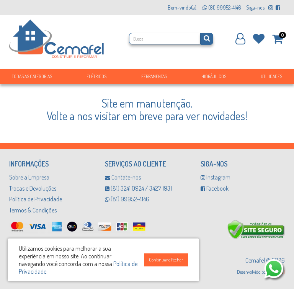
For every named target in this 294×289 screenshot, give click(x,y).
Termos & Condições (33, 210)
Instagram (215, 177)
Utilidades (271, 76)
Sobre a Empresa (29, 177)
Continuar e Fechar (166, 260)
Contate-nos (123, 177)
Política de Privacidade (35, 199)
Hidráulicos (213, 76)
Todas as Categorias (32, 76)
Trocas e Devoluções (32, 188)
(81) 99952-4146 (127, 199)
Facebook (215, 188)
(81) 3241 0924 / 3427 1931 (138, 188)
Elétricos (96, 76)
